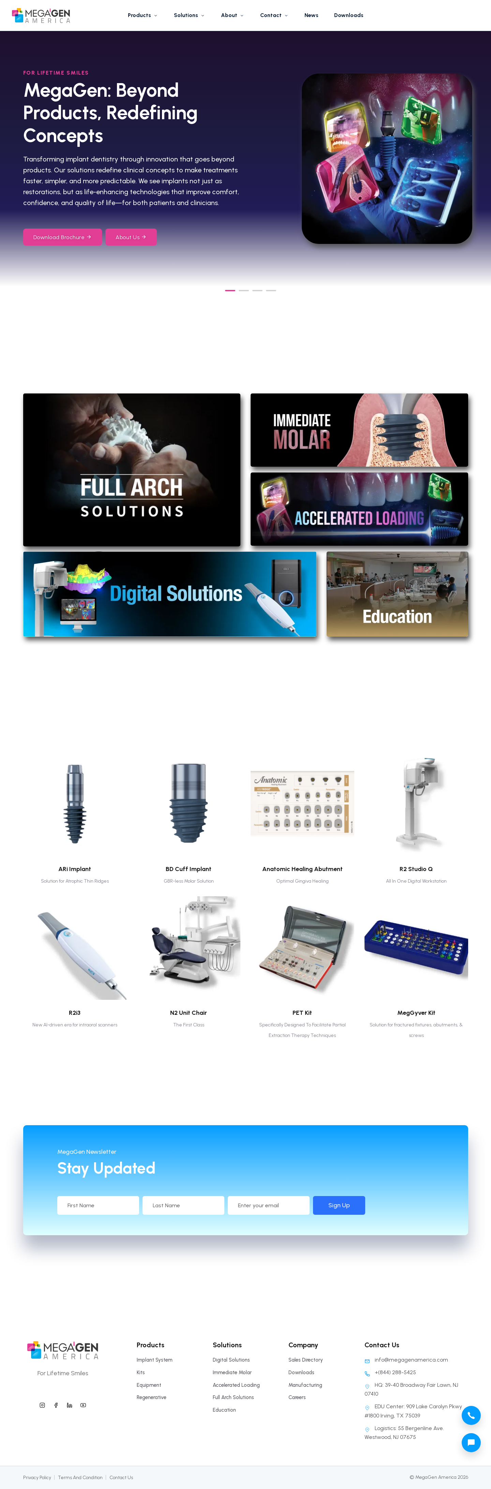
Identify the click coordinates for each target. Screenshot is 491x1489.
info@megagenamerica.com (406, 1359)
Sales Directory (305, 1360)
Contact (274, 15)
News (311, 15)
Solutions (189, 15)
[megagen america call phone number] (471, 1415)
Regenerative (151, 1397)
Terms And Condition (80, 1477)
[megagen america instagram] (42, 1404)
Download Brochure (62, 237)
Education (224, 1410)
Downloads (348, 15)
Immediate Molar (232, 1372)
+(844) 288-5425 (390, 1372)
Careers (297, 1397)
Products (143, 15)
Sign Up (400, 1205)
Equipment (149, 1385)
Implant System (155, 1360)
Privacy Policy (37, 1477)
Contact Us (121, 1477)
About (232, 15)
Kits (141, 1372)
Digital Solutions (231, 1360)
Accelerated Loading (236, 1385)
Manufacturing (305, 1385)
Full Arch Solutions (233, 1397)
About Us (131, 237)
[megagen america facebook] (56, 1404)
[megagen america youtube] (83, 1404)
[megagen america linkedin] (69, 1404)
